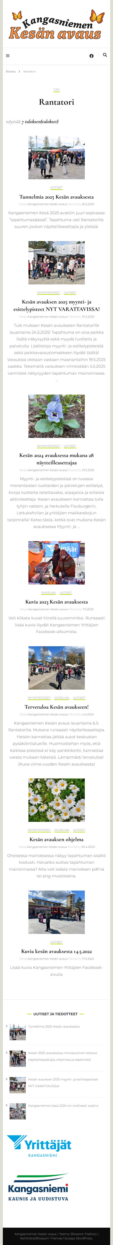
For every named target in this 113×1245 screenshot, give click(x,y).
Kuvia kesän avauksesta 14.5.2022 (56, 951)
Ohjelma (48, 592)
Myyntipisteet (48, 292)
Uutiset (56, 187)
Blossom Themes (49, 1238)
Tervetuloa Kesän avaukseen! (57, 706)
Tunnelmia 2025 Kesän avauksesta (56, 196)
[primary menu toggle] (8, 56)
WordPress (84, 1238)
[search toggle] (105, 55)
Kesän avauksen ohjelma (56, 839)
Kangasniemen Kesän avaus (47, 204)
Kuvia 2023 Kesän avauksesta (56, 601)
